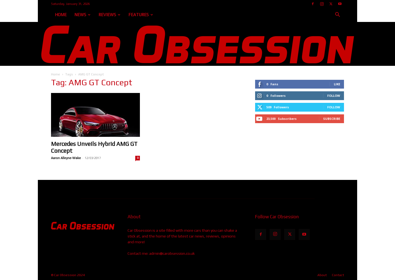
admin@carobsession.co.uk (172, 253)
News (82, 14)
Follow (333, 96)
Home (61, 14)
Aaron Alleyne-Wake (66, 158)
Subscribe (331, 119)
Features (140, 14)
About (322, 275)
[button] (337, 15)
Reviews (109, 14)
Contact (338, 275)
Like (337, 84)
